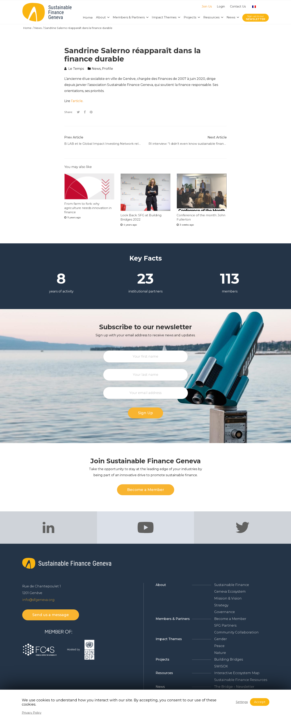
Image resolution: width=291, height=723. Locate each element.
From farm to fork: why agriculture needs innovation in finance (88, 208)
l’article (77, 101)
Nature (220, 653)
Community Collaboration (236, 632)
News (38, 28)
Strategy (221, 605)
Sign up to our (255, 18)
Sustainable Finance (231, 585)
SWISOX (221, 666)
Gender (220, 639)
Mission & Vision (228, 598)
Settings (242, 702)
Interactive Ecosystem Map (236, 673)
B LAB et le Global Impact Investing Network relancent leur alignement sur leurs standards (134, 144)
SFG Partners (225, 625)
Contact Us (238, 6)
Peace (219, 646)
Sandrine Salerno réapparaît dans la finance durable (78, 28)
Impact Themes (169, 639)
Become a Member (230, 619)
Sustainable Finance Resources (240, 680)
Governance (224, 612)
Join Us (207, 6)
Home (27, 28)
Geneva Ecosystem (230, 591)
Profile (107, 69)
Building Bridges (228, 659)
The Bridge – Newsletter (234, 687)
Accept (259, 702)
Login (221, 6)
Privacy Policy (31, 713)
